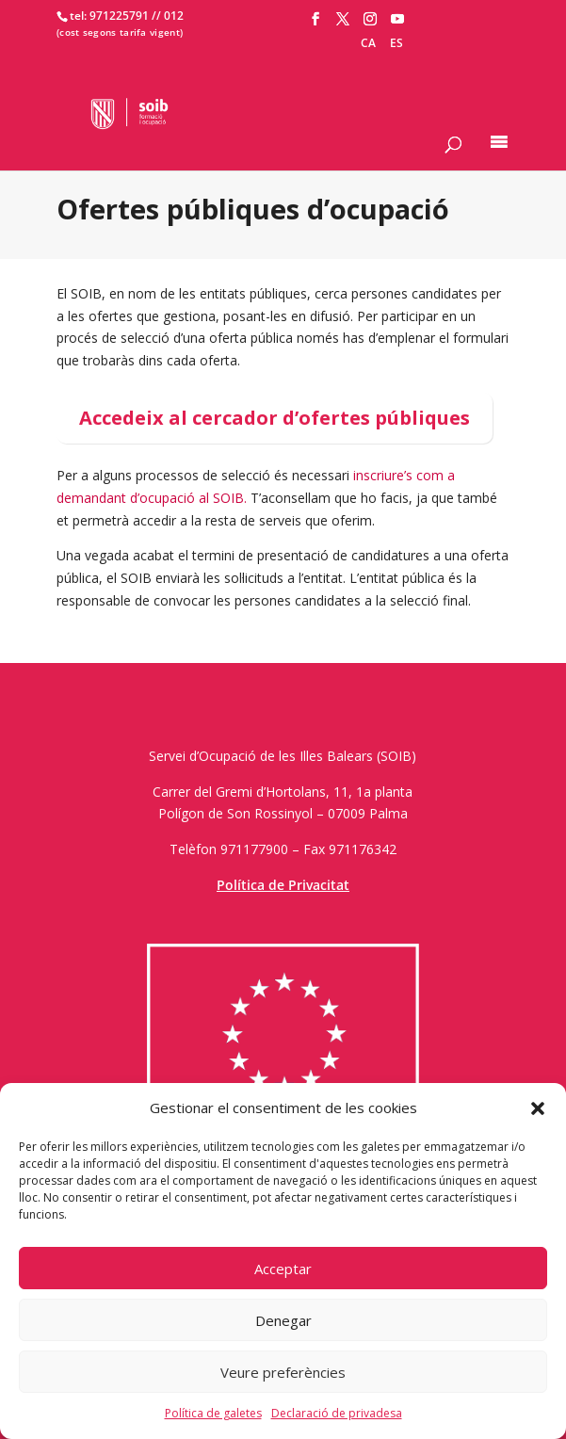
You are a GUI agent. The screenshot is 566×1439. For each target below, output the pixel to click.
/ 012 (170, 16)
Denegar (283, 1320)
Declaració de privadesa (336, 1413)
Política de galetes (213, 1413)
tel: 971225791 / (113, 16)
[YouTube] (397, 19)
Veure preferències (283, 1372)
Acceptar (283, 1268)
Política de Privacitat (283, 885)
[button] (537, 1108)
